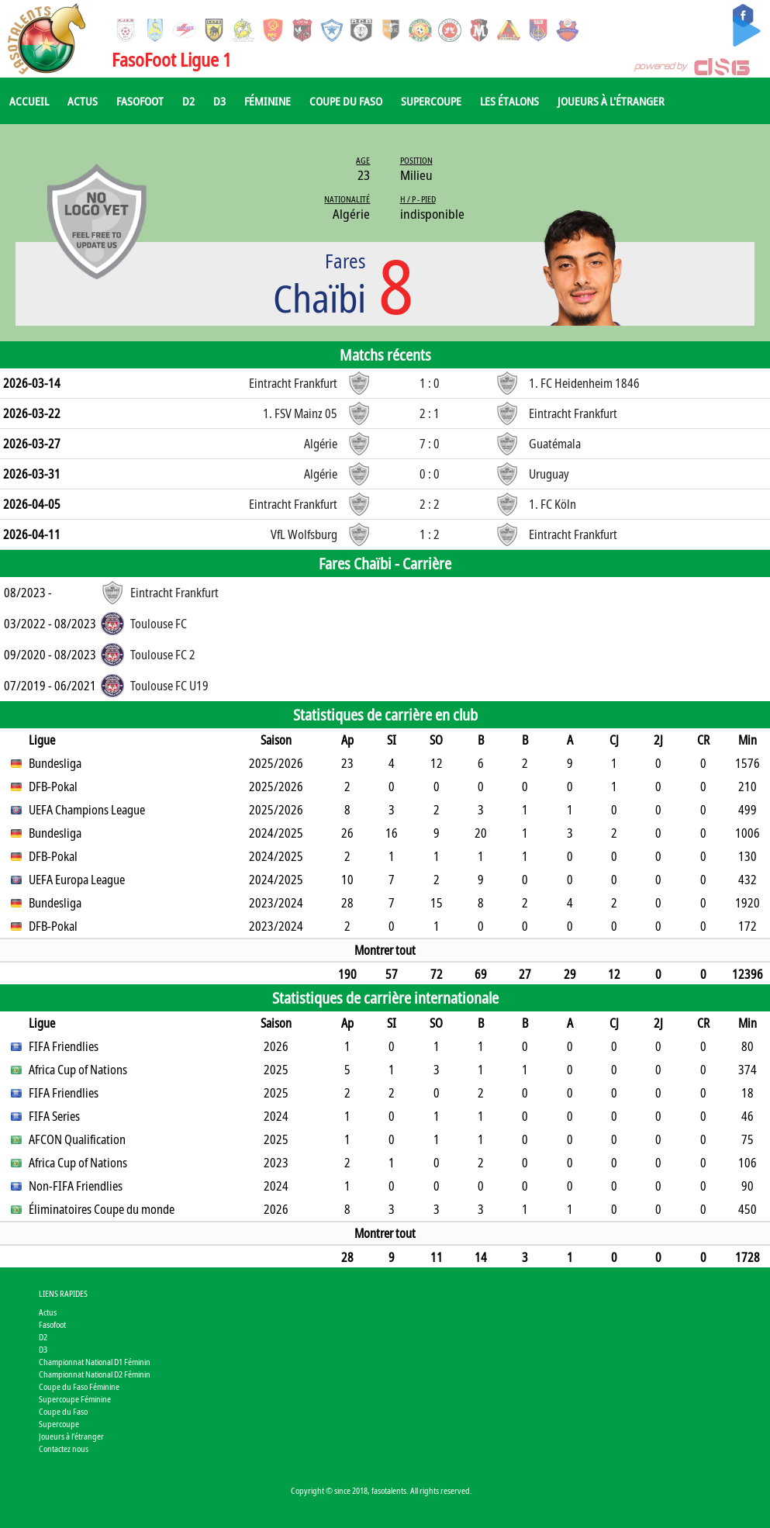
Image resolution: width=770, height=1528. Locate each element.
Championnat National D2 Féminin (94, 1374)
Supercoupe (431, 101)
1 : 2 (430, 534)
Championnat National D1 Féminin (94, 1361)
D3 (219, 101)
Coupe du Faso (345, 101)
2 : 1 (430, 413)
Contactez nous (63, 1448)
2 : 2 (430, 504)
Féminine (267, 101)
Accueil (29, 101)
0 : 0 (430, 473)
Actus (82, 101)
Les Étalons (509, 101)
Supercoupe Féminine (75, 1399)
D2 (188, 101)
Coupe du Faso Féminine (79, 1386)
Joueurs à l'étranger (611, 101)
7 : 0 (430, 443)
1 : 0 (430, 383)
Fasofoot (140, 101)
